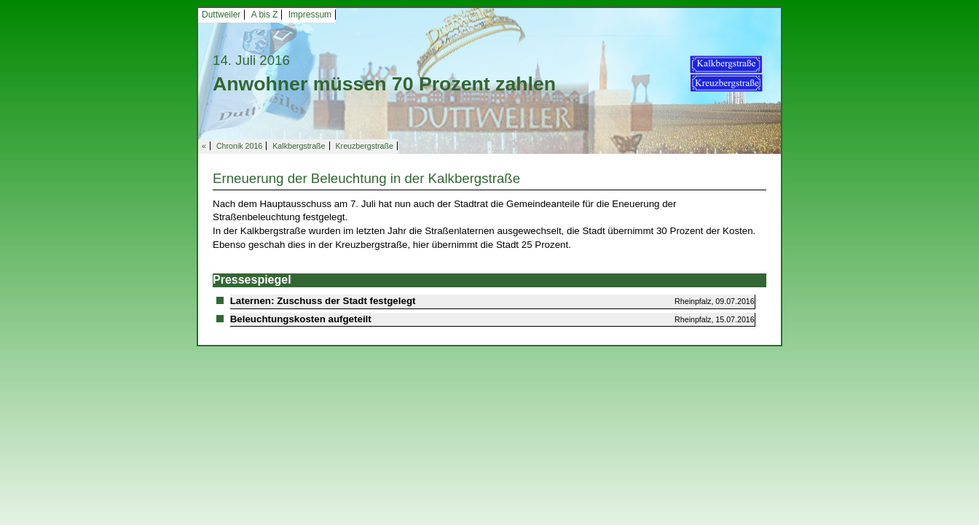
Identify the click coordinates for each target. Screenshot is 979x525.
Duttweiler (221, 14)
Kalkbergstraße (298, 145)
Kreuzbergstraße (364, 145)
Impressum (309, 14)
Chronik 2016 (239, 145)
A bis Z (264, 14)
